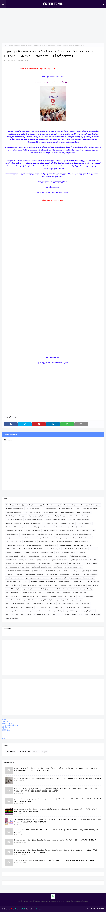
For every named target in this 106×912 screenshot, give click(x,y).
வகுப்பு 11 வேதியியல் (29, 592)
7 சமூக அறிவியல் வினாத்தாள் (81, 534)
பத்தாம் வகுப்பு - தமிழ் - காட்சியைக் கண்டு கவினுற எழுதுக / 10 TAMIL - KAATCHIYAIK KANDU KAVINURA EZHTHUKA (57, 778)
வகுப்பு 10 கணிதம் (60, 585)
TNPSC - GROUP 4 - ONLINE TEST (32, 549)
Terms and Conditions (10, 725)
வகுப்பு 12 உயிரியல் (28, 596)
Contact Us (100, 909)
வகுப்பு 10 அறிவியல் (29, 585)
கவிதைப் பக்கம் (47, 556)
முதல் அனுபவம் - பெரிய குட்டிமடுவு (82, 578)
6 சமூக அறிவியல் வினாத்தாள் (86, 530)
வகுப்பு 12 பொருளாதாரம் (85, 596)
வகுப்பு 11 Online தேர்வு (13, 589)
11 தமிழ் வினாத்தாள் (61, 516)
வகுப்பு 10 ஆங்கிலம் (45, 585)
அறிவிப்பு (93, 549)
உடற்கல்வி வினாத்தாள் (31, 552)
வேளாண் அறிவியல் (12, 618)
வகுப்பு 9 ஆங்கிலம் (12, 614)
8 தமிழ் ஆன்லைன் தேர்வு (13, 541)
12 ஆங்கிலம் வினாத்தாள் (13, 523)
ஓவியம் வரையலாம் (12, 556)
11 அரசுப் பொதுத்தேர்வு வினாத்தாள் (86, 508)
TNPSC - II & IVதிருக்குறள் (52, 549)
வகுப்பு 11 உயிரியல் (65, 581)
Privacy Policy (7, 723)
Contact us (6, 731)
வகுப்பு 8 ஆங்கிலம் (12, 611)
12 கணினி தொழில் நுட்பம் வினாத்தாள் (41, 527)
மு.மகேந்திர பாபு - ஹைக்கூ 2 (59, 578)
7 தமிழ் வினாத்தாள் (12, 538)
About (93, 909)
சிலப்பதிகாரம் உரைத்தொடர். (78, 556)
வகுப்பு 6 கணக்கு (14, 45)
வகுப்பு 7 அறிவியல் (12, 607)
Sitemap (5, 721)
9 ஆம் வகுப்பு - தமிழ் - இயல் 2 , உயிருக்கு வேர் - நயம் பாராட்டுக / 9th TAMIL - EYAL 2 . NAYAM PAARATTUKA (55, 840)
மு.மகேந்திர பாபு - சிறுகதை (14, 578)
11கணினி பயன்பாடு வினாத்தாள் (55, 519)
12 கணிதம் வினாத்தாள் (84, 523)
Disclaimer (6, 727)
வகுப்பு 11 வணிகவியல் (13, 592)
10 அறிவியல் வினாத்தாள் (18, 505)
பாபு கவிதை (25, 567)
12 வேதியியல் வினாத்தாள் (14, 530)
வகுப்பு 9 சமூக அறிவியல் (42, 614)
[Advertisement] (53, 24)
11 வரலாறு (85, 516)
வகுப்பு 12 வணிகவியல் (13, 600)
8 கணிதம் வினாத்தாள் (63, 538)
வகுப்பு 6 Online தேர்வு (46, 600)
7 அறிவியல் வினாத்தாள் (44, 534)
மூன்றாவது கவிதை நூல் (13, 581)
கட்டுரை (23, 556)
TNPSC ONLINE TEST (81, 549)
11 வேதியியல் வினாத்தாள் (14, 519)
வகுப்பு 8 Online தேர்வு (68, 607)
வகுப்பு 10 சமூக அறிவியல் (77, 585)
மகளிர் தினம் (58, 567)
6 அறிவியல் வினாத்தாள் (32, 530)
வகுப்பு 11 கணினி (74, 589)
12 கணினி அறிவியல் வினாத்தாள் (16, 527)
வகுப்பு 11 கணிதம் (60, 589)
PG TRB (88, 545)
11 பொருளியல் (74, 516)
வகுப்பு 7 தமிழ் (53, 607)
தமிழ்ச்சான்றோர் (31, 563)
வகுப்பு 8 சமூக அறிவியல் (42, 611)
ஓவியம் (82, 552)
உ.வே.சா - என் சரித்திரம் (13, 552)
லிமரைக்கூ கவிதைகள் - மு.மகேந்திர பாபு (43, 581)
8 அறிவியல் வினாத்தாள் (28, 538)
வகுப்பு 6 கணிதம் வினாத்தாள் (15, 603)
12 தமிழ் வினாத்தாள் (78, 527)
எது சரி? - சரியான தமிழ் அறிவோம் (66, 552)
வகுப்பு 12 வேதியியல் (63, 592)
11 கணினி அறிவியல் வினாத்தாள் (16, 516)
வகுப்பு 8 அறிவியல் (84, 607)
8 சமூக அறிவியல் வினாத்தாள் (82, 538)
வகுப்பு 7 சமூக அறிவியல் (65, 603)
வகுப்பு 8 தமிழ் (57, 611)
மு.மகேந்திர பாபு (37, 570)
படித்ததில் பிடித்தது (60, 563)
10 (6, 505)
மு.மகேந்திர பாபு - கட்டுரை (14, 574)
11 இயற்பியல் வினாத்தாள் (32, 512)
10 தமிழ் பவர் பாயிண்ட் (33, 508)
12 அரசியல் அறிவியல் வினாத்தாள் (78, 519)
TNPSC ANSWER (68, 549)
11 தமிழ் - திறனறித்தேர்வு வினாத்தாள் (40, 516)
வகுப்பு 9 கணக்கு (26, 614)
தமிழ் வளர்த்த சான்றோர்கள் (14, 563)
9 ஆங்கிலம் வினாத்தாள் (64, 541)
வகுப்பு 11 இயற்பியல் (45, 589)
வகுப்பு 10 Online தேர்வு (13, 585)
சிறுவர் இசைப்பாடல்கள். (26, 560)
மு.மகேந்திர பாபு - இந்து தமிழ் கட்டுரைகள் (84, 570)
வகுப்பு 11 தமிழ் (87, 589)
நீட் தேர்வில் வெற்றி (45, 563)
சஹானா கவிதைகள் (61, 556)
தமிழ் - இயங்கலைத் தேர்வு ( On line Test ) (84, 560)
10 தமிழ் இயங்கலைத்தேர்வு (14, 508)
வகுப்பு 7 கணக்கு (41, 607)
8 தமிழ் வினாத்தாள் (30, 541)
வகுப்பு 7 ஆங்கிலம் (27, 607)
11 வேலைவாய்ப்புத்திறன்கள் (33, 519)
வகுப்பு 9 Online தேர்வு (72, 611)
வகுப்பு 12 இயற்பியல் (12, 596)
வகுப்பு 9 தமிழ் (57, 614)
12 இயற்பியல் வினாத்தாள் (32, 523)
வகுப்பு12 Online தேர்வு (92, 614)
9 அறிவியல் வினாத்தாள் (46, 541)
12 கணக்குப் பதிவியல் (67, 523)
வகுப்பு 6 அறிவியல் (93, 581)
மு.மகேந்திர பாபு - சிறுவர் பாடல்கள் (37, 578)
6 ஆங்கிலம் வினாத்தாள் (50, 530)
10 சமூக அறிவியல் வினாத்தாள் (90, 505)
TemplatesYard (20, 909)
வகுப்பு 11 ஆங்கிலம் (29, 589)
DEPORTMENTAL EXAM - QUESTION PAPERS (71, 545)
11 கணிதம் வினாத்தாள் (83, 512)
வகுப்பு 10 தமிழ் (93, 585)
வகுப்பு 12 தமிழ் (79, 581)
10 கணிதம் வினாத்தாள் (54, 505)
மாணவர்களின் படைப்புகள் (73, 567)
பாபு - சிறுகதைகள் (74, 563)
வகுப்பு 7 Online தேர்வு (83, 603)
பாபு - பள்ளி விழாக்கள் (90, 563)
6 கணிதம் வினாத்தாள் (67, 530)
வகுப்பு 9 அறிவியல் (88, 611)
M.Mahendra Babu (11, 61)
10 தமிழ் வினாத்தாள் (49, 508)
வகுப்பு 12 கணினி (56, 596)
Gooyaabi (39, 909)
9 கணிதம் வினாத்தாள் (81, 541)
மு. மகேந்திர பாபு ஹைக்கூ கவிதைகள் (17, 570)
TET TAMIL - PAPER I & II (13, 549)
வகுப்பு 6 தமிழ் (50, 603)
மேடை (25, 581)
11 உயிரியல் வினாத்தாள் (50, 512)
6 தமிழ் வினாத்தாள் (12, 534)
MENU (4, 738)
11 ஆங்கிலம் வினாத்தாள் (13, 512)
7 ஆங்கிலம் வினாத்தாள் (62, 534)
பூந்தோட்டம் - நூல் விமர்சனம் (41, 567)
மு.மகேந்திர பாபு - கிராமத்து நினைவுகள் (84, 574)
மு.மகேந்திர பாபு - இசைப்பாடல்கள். (56, 570)
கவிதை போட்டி (34, 556)
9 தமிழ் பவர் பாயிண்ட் (34, 545)
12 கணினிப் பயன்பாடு (62, 527)
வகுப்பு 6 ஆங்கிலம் (62, 600)
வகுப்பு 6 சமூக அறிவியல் (35, 603)
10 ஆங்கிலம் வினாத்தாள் (36, 505)
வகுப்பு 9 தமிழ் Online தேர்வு (73, 614)
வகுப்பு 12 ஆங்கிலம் (79, 592)
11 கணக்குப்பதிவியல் (67, 512)
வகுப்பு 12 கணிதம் (42, 596)
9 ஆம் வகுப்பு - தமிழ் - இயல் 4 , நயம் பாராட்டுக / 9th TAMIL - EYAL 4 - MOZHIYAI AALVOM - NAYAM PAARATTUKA (56, 860)
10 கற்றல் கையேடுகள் (71, 505)
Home (6, 45)
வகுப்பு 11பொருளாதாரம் (46, 592)
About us (5, 729)
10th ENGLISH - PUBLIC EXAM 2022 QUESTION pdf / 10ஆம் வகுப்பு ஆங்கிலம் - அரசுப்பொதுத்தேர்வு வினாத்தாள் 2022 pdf (56, 831)
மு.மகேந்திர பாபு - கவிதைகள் (35, 574)
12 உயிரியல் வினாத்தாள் (50, 523)
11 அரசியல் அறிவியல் (65, 508)
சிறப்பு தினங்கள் (11, 560)
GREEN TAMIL (53, 4)
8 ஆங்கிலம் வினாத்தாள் (46, 538)
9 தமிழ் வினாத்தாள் (50, 545)
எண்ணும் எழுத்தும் (47, 552)
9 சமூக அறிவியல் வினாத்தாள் (15, 545)
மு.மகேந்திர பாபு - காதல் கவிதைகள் (58, 574)
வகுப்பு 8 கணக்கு (26, 611)
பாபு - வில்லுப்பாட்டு (12, 567)
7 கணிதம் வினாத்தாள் (27, 534)
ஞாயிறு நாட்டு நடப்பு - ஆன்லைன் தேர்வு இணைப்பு (52, 560)
